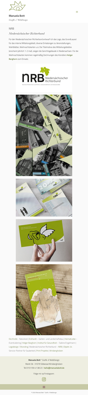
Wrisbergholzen (56, 350)
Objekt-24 (67, 346)
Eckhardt (33, 338)
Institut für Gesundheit (47, 342)
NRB (60, 346)
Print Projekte (42, 350)
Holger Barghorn (29, 342)
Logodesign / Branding (18, 346)
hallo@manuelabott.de (54, 367)
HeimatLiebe (70, 338)
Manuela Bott (17, 16)
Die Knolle (13, 338)
